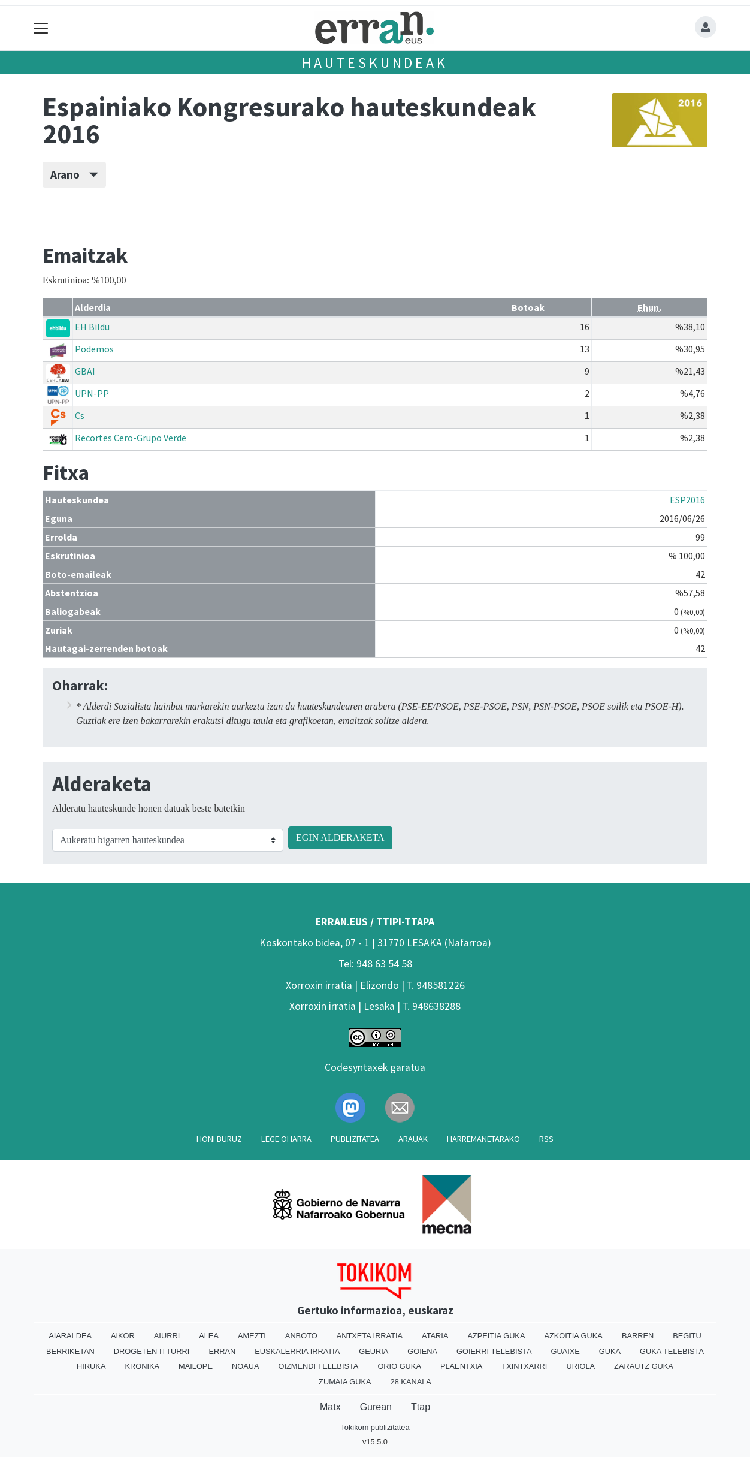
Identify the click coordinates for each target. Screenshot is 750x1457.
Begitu (687, 1335)
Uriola (580, 1366)
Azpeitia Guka (496, 1335)
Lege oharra (286, 1138)
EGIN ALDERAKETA (340, 837)
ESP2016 (687, 500)
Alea (209, 1335)
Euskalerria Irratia (297, 1351)
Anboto (301, 1335)
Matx (330, 1407)
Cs (79, 415)
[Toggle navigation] (41, 27)
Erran (221, 1351)
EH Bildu (92, 327)
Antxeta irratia (370, 1335)
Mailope (196, 1366)
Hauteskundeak (374, 62)
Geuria (373, 1351)
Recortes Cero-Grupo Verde (130, 438)
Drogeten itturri (152, 1351)
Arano (74, 174)
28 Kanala (411, 1381)
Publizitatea (355, 1138)
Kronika (142, 1366)
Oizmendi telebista (318, 1366)
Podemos (94, 349)
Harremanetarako (483, 1138)
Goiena (422, 1351)
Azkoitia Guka (573, 1335)
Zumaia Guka (345, 1381)
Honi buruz (219, 1138)
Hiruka (91, 1366)
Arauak (413, 1138)
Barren (638, 1335)
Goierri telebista (493, 1351)
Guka (610, 1351)
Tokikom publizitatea (374, 1427)
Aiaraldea (70, 1335)
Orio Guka (399, 1366)
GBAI (85, 371)
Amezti (252, 1335)
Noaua (245, 1366)
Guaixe (565, 1351)
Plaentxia (461, 1366)
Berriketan (70, 1351)
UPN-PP (92, 393)
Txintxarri (524, 1366)
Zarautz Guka (643, 1366)
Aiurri (167, 1335)
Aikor (123, 1335)
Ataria (435, 1335)
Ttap (420, 1407)
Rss (546, 1138)
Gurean (376, 1407)
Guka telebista (672, 1351)
